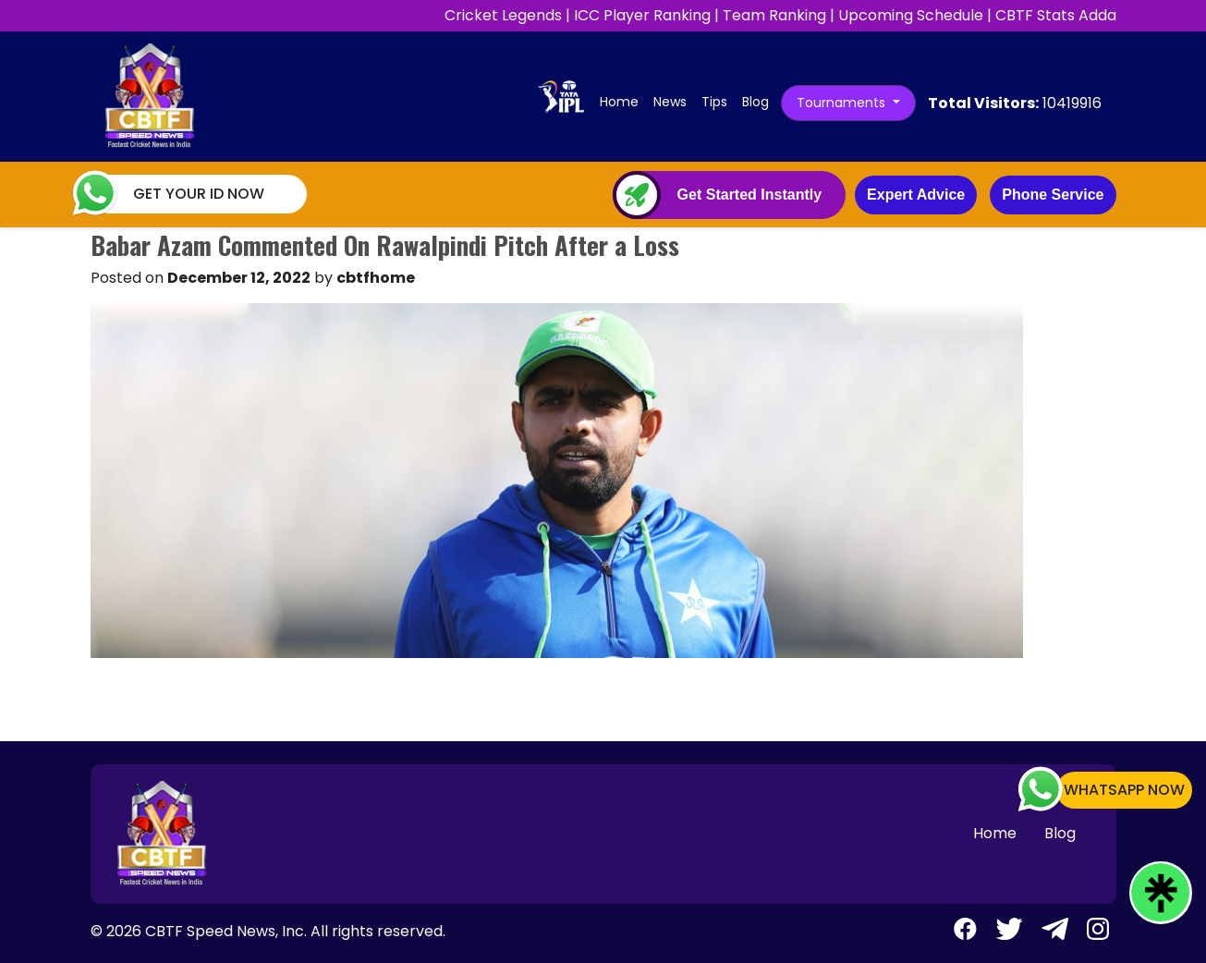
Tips (714, 101)
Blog (755, 101)
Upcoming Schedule (910, 15)
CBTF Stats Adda (1055, 15)
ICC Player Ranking (642, 15)
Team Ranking (774, 15)
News (670, 101)
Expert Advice (916, 194)
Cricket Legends (503, 15)
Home (623, 101)
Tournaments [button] (843, 102)
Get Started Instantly (749, 195)
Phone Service (1052, 194)
